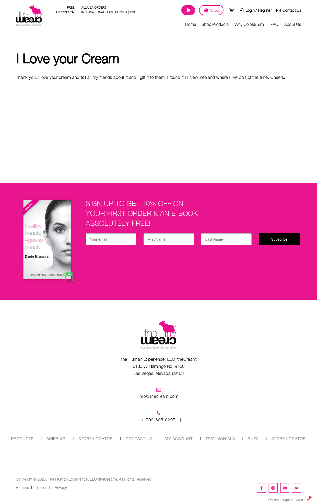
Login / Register (254, 10)
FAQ (274, 24)
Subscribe (279, 239)
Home (190, 24)
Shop (211, 10)
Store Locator (288, 438)
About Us (292, 24)
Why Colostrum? (249, 24)
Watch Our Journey (188, 10)
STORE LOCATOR (95, 438)
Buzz (253, 438)
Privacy (61, 487)
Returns (22, 487)
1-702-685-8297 (158, 419)
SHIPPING (56, 438)
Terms (41, 487)
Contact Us (288, 10)
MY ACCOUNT (179, 438)
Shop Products (215, 24)
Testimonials (220, 438)
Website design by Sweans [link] (290, 498)
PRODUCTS (22, 438)
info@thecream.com (158, 396)
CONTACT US (139, 438)
